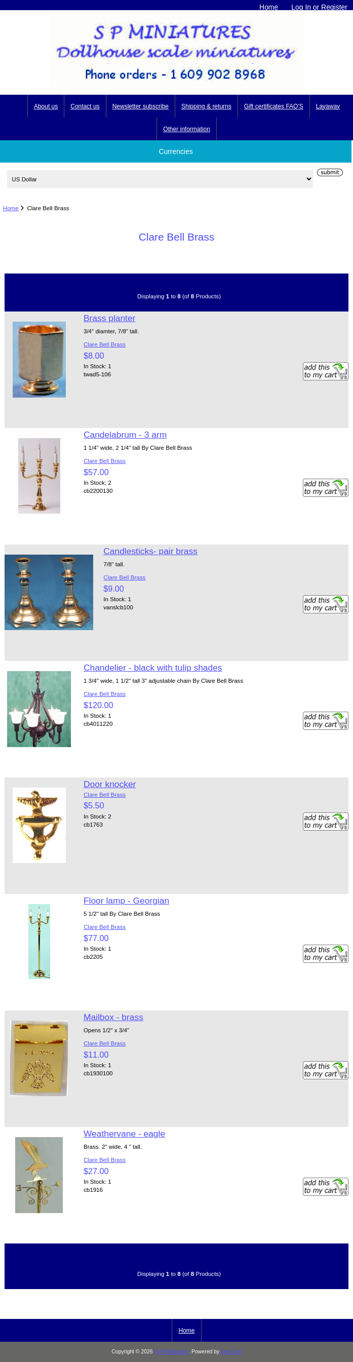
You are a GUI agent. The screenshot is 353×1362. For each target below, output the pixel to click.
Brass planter (109, 318)
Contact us (84, 106)
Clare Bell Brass (105, 344)
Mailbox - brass (113, 1017)
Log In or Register (319, 7)
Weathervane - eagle (124, 1133)
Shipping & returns (206, 106)
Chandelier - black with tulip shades (153, 668)
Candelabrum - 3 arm (125, 435)
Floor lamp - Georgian (126, 901)
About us (46, 106)
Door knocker (110, 784)
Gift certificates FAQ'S (273, 106)
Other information (186, 129)
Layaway (328, 106)
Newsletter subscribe (140, 106)
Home (268, 7)
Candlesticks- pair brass (150, 551)
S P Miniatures (171, 1351)
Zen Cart (231, 1351)
